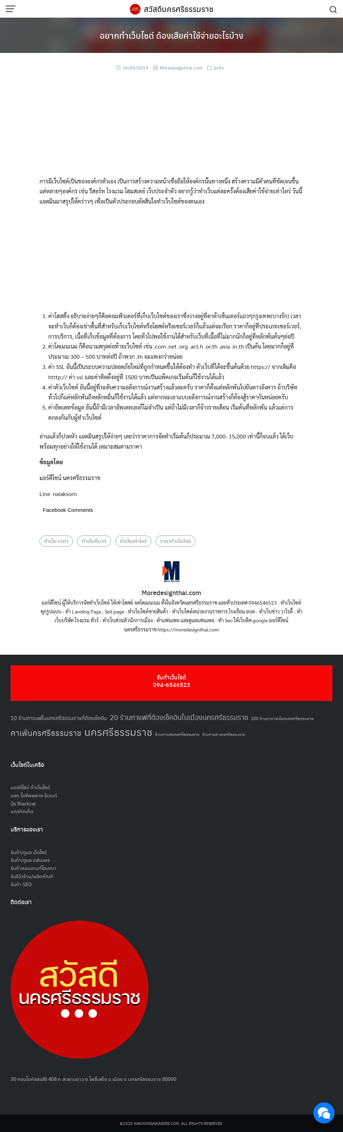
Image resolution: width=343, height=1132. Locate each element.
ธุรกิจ (219, 67)
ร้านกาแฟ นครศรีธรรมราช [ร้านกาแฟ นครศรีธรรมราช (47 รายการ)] (223, 734)
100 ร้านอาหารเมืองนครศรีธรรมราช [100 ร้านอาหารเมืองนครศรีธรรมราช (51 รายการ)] (282, 718)
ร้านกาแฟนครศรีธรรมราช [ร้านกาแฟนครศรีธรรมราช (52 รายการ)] (177, 734)
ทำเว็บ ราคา (56, 540)
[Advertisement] (171, 127)
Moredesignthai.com (181, 67)
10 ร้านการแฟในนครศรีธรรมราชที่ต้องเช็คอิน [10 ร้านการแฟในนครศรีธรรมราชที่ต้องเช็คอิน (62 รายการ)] (59, 717)
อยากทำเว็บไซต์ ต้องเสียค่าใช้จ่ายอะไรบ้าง (171, 35)
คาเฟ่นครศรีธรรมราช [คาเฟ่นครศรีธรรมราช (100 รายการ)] (46, 732)
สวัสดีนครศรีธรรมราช (178, 8)
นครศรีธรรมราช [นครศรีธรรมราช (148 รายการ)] (118, 731)
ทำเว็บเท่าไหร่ (133, 540)
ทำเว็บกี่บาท (94, 540)
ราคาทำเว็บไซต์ (175, 540)
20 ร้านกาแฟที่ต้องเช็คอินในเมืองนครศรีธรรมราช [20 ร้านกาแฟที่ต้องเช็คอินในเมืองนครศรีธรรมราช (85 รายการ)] (179, 717)
